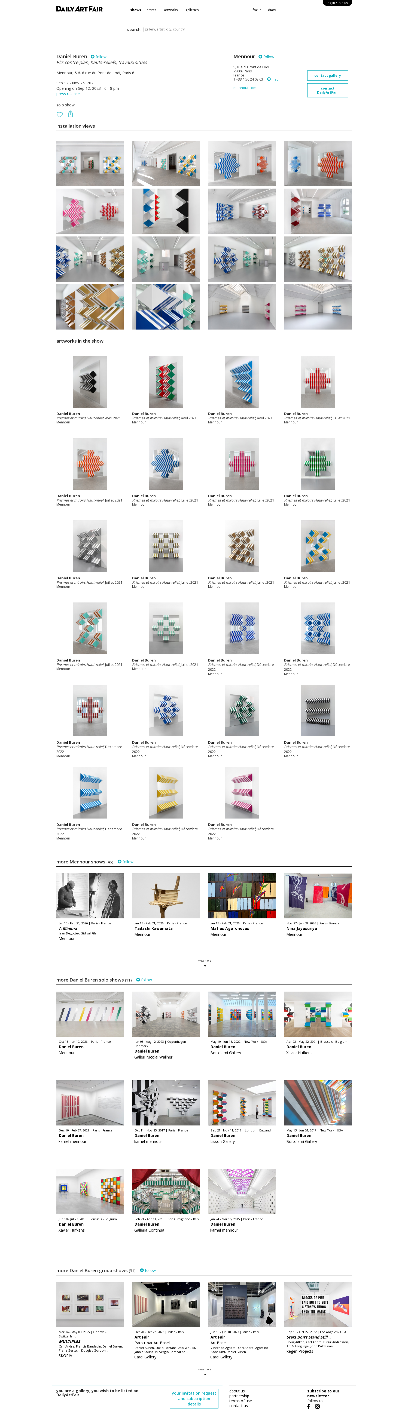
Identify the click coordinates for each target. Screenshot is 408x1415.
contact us (238, 1405)
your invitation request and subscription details (194, 1399)
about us (237, 1391)
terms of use (240, 1400)
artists (151, 10)
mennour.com (244, 87)
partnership (239, 1395)
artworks (171, 10)
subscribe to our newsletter (323, 1393)
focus (257, 10)
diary (272, 10)
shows (135, 10)
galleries (192, 10)
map (273, 79)
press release (68, 93)
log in (337, 3)
